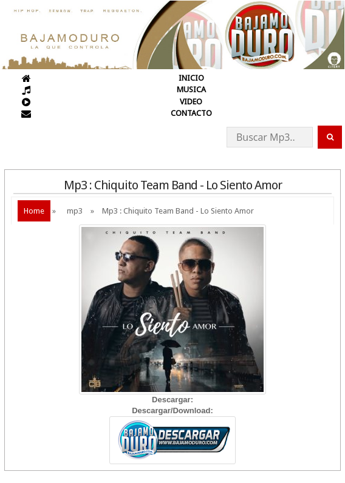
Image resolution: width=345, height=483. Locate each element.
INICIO (191, 78)
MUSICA (191, 89)
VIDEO (191, 101)
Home (34, 210)
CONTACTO (191, 113)
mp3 (75, 210)
